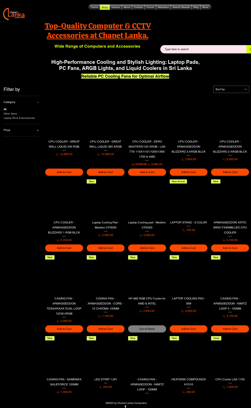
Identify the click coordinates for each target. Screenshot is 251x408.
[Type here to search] (202, 49)
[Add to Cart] (64, 172)
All (5, 109)
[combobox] (231, 89)
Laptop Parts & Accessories (19, 117)
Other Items (10, 113)
